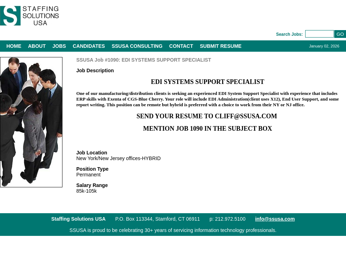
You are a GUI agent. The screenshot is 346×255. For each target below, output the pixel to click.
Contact (181, 46)
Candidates (89, 46)
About (37, 46)
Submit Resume (220, 46)
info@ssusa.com (275, 219)
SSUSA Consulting (137, 46)
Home (13, 46)
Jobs (59, 46)
